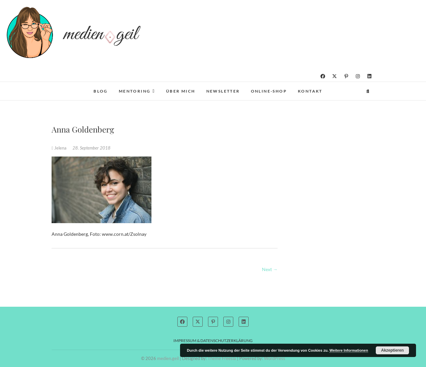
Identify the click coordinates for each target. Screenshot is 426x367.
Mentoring (135, 91)
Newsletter (223, 91)
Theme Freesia (222, 358)
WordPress (274, 358)
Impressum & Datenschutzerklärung (213, 340)
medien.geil (168, 358)
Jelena (60, 148)
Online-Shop (269, 91)
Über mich (180, 91)
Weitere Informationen (348, 350)
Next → (270, 269)
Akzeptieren (392, 350)
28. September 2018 (91, 148)
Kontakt (310, 91)
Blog (101, 91)
